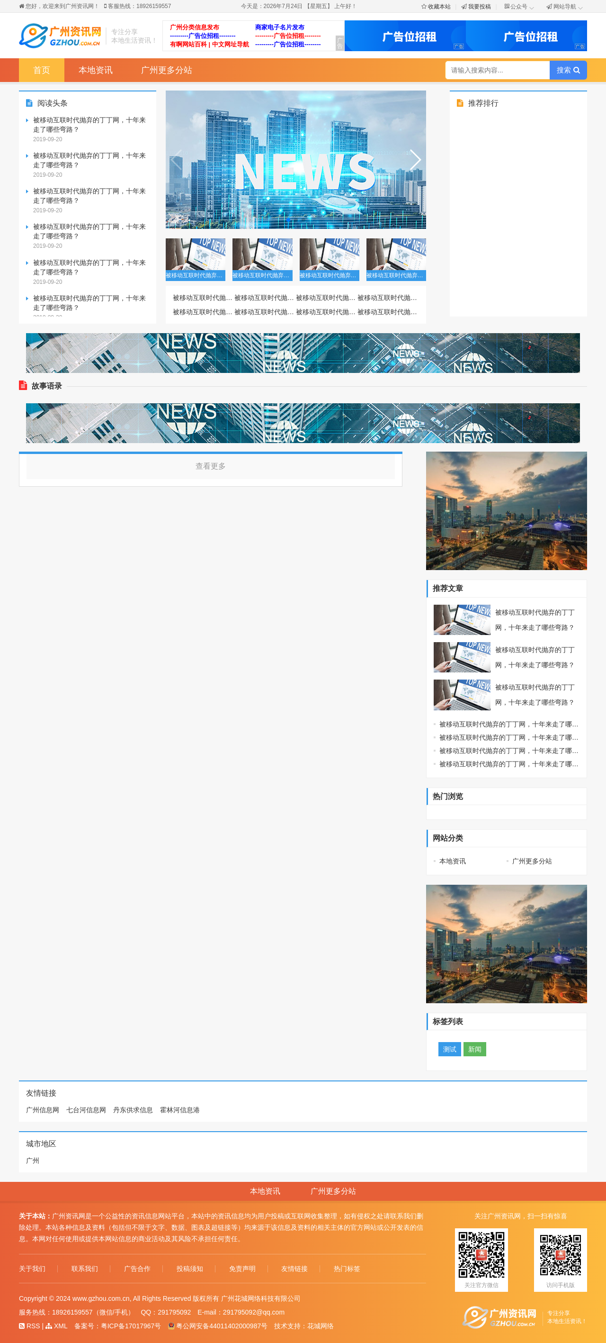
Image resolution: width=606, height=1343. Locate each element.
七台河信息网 (86, 1110)
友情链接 (294, 1268)
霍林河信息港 (180, 1110)
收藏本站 (439, 6)
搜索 (568, 70)
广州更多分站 (166, 70)
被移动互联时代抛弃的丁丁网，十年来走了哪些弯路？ (89, 124)
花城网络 (320, 1326)
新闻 (474, 1049)
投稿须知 (190, 1268)
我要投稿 (479, 6)
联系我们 (84, 1268)
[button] (415, 159)
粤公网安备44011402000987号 (217, 1326)
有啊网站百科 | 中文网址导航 (209, 44)
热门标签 (347, 1268)
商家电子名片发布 (279, 27)
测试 (449, 1049)
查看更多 (211, 466)
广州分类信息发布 (194, 27)
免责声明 (242, 1268)
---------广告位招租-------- (203, 35)
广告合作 (137, 1268)
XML (56, 1326)
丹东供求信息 (133, 1110)
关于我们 (32, 1268)
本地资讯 (96, 70)
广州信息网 (42, 1110)
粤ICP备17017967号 (131, 1326)
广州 (32, 1160)
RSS (29, 1326)
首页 (41, 70)
